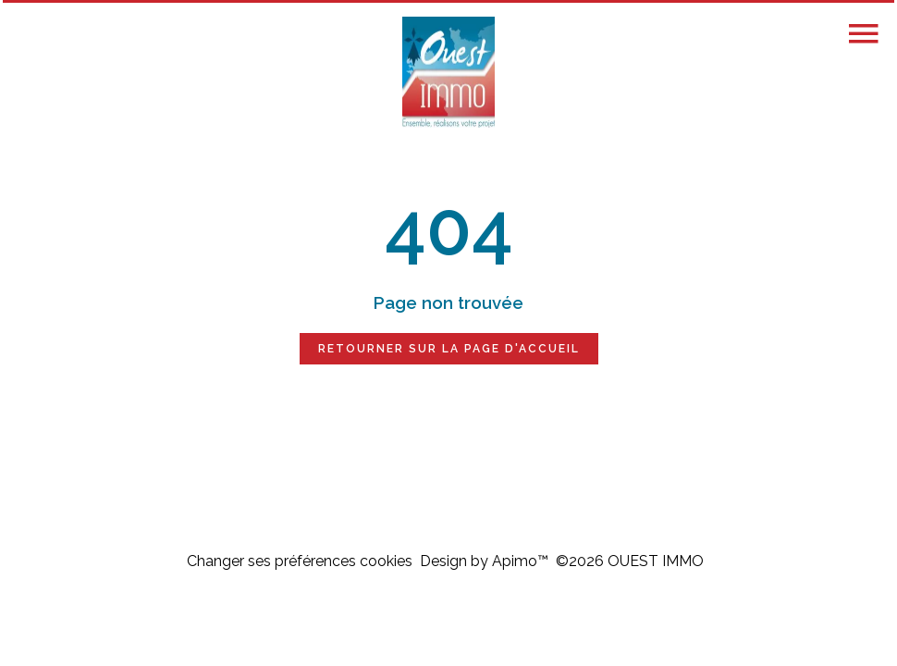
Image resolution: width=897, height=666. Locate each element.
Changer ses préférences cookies (299, 561)
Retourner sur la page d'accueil (449, 348)
